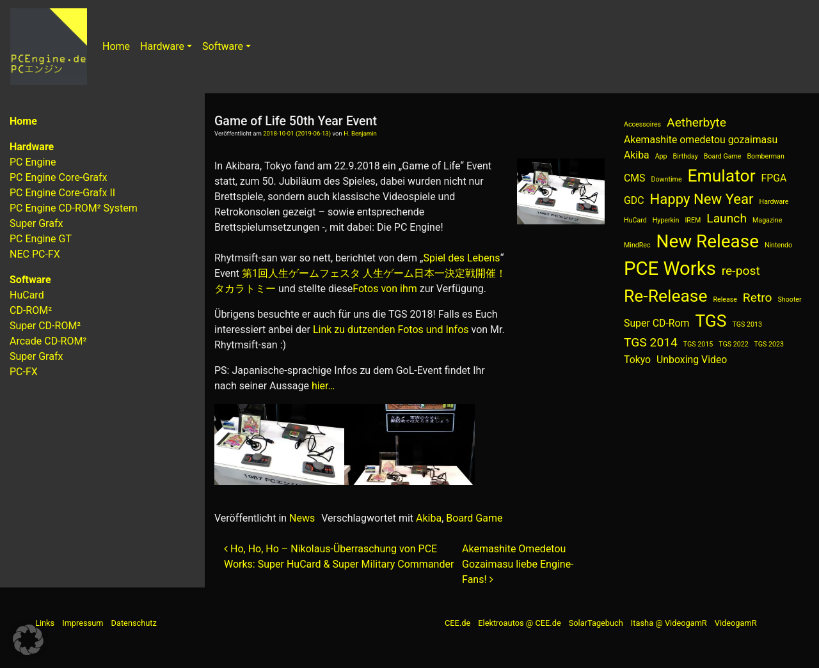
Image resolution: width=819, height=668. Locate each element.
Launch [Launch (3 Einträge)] (726, 218)
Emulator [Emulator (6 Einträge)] (722, 175)
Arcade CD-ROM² (48, 341)
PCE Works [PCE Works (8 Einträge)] (670, 268)
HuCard (27, 295)
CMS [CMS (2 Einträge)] (635, 178)
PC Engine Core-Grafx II (62, 193)
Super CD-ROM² (45, 326)
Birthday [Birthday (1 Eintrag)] (685, 156)
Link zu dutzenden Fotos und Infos (391, 329)
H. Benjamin (360, 133)
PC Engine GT (41, 239)
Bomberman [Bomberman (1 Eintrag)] (765, 156)
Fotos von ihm (385, 289)
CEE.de (457, 623)
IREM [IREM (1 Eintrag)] (693, 220)
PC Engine (33, 162)
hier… (323, 386)
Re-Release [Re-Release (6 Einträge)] (666, 296)
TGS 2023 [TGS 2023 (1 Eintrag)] (769, 344)
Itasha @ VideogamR (669, 623)
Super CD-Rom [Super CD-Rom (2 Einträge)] (656, 323)
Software (222, 46)
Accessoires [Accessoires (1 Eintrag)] (642, 124)
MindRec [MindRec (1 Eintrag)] (637, 245)
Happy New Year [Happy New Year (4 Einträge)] (701, 198)
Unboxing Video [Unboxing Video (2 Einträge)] (691, 359)
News (302, 518)
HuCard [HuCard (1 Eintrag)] (635, 220)
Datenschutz (134, 623)
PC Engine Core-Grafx (58, 177)
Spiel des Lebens (462, 258)
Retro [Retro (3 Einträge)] (757, 297)
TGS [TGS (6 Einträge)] (710, 320)
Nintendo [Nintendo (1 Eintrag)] (778, 245)
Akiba (428, 518)
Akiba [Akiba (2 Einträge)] (636, 155)
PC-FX (24, 372)
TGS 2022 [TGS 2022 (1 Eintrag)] (733, 344)
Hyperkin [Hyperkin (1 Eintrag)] (666, 220)
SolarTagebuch (596, 623)
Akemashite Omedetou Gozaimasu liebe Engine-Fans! (517, 564)
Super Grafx (36, 223)
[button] (28, 640)
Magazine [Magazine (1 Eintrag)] (767, 220)
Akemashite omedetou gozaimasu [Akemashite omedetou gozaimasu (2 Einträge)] (700, 140)
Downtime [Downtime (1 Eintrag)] (666, 179)
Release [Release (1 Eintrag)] (724, 299)
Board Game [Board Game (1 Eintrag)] (723, 156)
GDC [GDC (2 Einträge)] (634, 200)
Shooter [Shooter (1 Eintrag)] (790, 299)
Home (116, 46)
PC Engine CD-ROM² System (74, 208)
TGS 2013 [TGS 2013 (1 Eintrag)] (747, 324)
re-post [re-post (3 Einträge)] (741, 270)
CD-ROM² (31, 310)
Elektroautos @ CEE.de (519, 623)
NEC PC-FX (35, 254)
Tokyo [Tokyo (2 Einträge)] (637, 359)
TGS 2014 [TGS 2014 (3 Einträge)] (651, 342)
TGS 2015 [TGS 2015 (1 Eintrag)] (698, 344)
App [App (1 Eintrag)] (661, 156)
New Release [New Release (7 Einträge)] (707, 241)
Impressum (82, 623)
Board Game (474, 518)
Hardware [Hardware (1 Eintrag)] (774, 202)
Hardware (162, 46)
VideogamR (736, 623)
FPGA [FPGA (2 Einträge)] (774, 178)
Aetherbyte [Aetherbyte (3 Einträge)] (696, 122)
